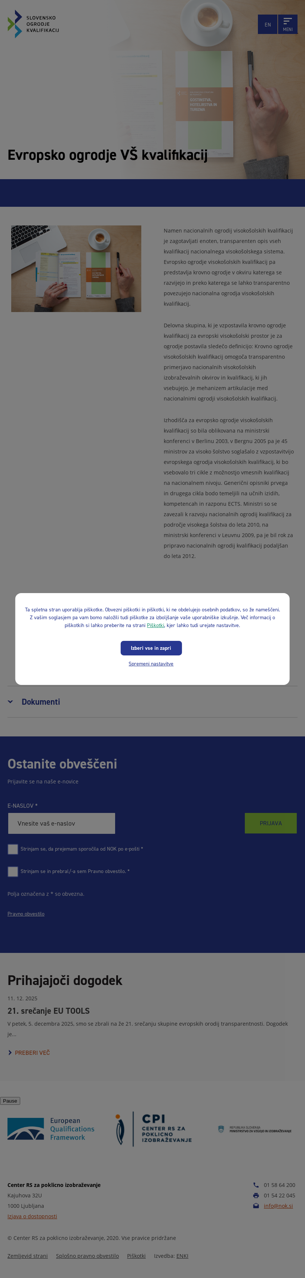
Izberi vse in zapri (151, 648)
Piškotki (155, 625)
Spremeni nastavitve (151, 663)
